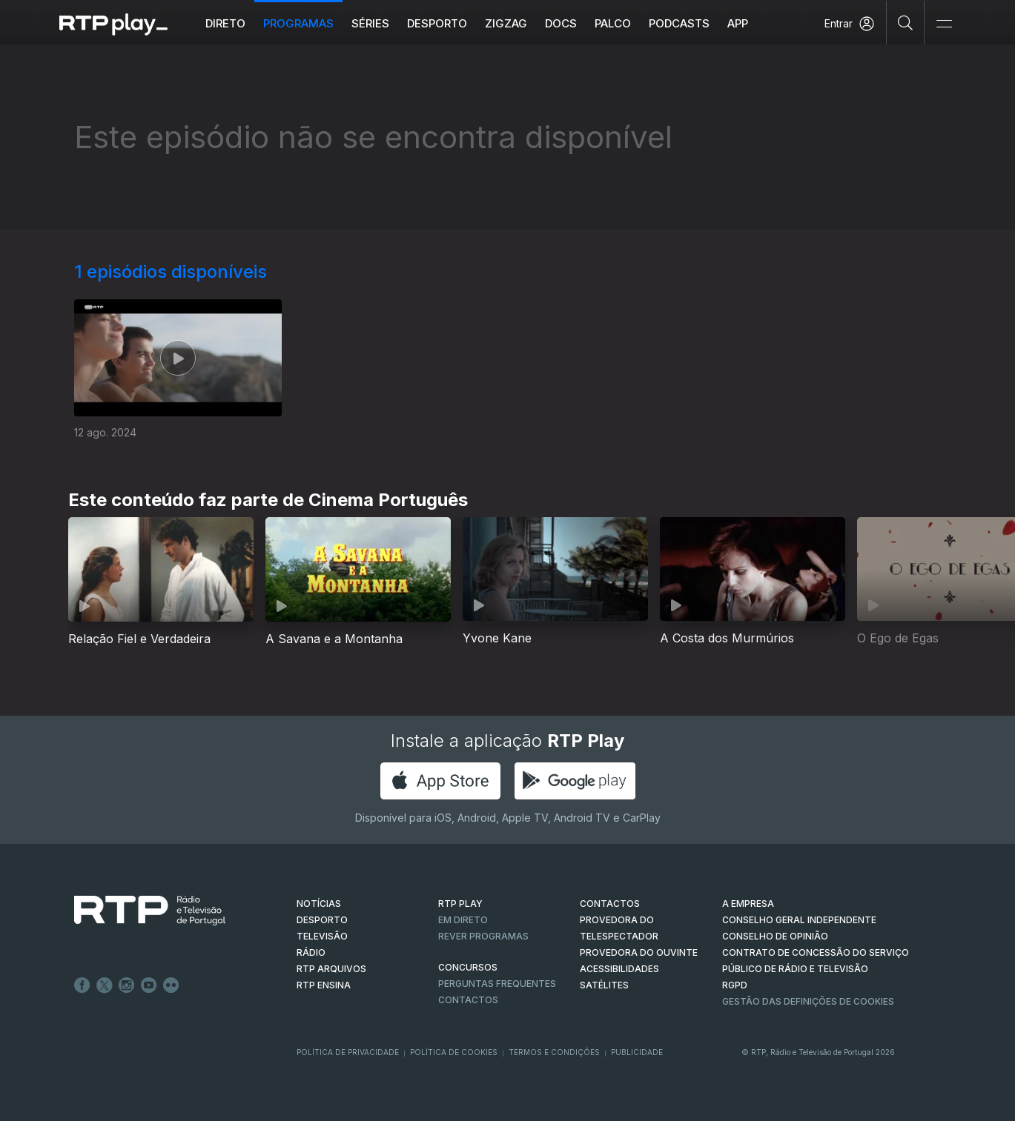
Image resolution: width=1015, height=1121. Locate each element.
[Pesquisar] (906, 22)
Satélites (604, 985)
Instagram (127, 985)
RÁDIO (311, 952)
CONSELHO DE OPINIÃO (775, 936)
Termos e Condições (554, 1052)
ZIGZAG (506, 23)
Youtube (149, 985)
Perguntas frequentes (497, 983)
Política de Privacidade (348, 1052)
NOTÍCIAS (319, 903)
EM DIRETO (463, 919)
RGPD (734, 985)
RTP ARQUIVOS (331, 968)
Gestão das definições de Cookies (808, 1001)
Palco (613, 23)
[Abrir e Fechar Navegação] (944, 24)
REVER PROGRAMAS (483, 936)
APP (737, 23)
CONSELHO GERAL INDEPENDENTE (799, 919)
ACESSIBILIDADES (619, 968)
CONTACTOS (610, 903)
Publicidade (637, 1052)
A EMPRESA (748, 903)
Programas (298, 23)
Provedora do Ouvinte (639, 952)
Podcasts (679, 23)
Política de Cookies (453, 1052)
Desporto (437, 23)
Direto (225, 23)
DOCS (561, 23)
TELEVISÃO (322, 936)
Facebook (82, 985)
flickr (171, 985)
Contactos (468, 999)
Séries (370, 23)
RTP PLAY (460, 903)
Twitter (104, 985)
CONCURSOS (467, 967)
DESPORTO (322, 919)
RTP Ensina (324, 985)
